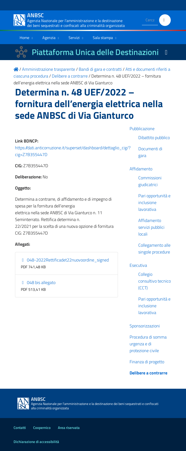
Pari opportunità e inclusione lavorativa (154, 202)
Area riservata (69, 427)
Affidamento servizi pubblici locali (151, 227)
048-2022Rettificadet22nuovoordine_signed (65, 260)
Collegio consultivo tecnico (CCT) (154, 281)
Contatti (20, 427)
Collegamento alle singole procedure (154, 248)
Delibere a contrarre (148, 373)
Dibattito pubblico (154, 137)
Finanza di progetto (147, 361)
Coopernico (42, 427)
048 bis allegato (38, 282)
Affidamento (141, 169)
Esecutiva (138, 265)
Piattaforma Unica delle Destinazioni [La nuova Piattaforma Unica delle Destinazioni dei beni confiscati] (95, 52)
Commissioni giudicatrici (150, 181)
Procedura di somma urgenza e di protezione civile (148, 344)
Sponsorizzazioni (145, 326)
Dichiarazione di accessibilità (36, 441)
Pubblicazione (142, 128)
